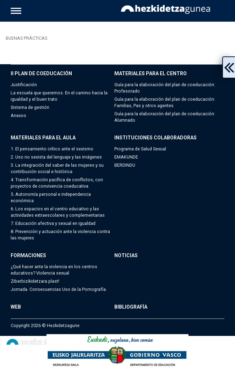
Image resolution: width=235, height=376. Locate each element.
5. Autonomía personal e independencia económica (51, 197)
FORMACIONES (28, 255)
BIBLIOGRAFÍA (130, 307)
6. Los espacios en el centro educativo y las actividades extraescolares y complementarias (58, 212)
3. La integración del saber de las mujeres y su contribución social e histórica (57, 168)
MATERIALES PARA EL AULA (43, 137)
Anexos (18, 115)
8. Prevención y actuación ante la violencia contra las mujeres (60, 234)
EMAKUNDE (126, 157)
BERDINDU (124, 165)
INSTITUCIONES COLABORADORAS (155, 137)
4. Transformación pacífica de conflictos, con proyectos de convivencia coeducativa (57, 183)
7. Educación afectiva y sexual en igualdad (53, 223)
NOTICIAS (126, 255)
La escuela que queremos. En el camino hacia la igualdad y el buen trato (59, 96)
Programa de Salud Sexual (140, 148)
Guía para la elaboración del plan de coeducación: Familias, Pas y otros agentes (164, 102)
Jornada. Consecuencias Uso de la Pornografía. (59, 289)
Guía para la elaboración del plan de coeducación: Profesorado (164, 88)
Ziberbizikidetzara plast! (35, 281)
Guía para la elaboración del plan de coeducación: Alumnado (164, 117)
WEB (16, 307)
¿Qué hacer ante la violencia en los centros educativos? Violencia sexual (54, 270)
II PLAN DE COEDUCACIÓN (41, 73)
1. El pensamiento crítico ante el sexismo (52, 148)
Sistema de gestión (30, 107)
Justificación (24, 84)
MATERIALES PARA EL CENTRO (150, 73)
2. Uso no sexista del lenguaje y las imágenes (56, 157)
